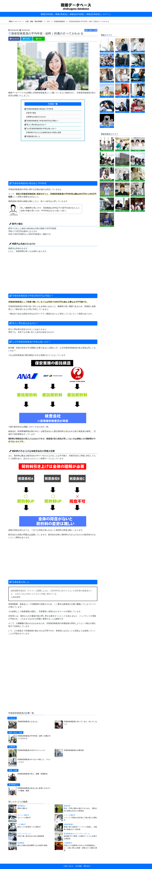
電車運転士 (21, 806)
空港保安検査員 (59, 21)
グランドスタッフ (24, 834)
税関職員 (20, 843)
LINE (39, 39)
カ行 (48, 21)
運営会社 (86, 866)
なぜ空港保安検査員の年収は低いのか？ (42, 128)
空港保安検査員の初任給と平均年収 (40, 109)
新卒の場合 (32, 113)
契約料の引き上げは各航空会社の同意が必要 (44, 132)
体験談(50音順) (77, 14)
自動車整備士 (69, 824)
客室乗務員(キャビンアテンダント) (77, 834)
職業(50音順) (47, 14)
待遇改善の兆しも (33, 136)
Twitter (26, 39)
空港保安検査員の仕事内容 (74, 750)
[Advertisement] (29, 158)
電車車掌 (67, 806)
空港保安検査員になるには (27, 721)
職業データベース (15, 21)
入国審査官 (68, 843)
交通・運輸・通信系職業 (33, 21)
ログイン (107, 14)
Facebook (14, 39)
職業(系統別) (61, 14)
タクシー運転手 (23, 815)
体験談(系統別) (93, 14)
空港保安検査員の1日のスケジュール (31, 750)
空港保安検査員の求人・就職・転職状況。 (33, 774)
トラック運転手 (69, 815)
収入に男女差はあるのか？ (37, 125)
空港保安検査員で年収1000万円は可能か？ (43, 121)
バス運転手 (21, 824)
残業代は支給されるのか (37, 117)
